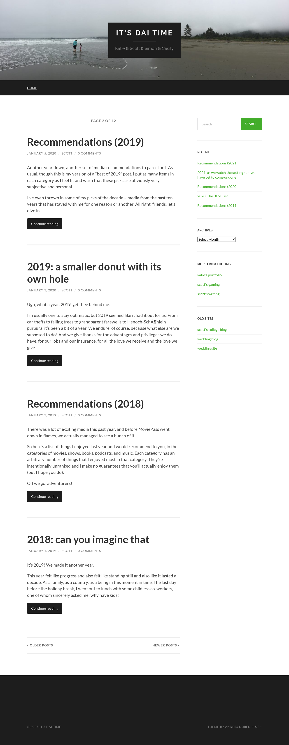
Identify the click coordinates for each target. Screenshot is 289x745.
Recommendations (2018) (85, 404)
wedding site (207, 348)
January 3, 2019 (41, 415)
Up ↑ (258, 727)
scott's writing (208, 294)
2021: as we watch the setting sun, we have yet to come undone (226, 174)
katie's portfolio (209, 275)
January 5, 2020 (41, 153)
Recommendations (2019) (85, 142)
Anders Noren (238, 727)
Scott (67, 153)
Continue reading (44, 223)
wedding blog (207, 339)
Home (32, 88)
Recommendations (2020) (217, 186)
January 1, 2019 (41, 551)
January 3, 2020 (41, 290)
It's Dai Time (144, 33)
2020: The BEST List (212, 196)
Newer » (166, 645)
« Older (40, 645)
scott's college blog (212, 329)
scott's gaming (208, 284)
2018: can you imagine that (88, 539)
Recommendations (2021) (217, 163)
